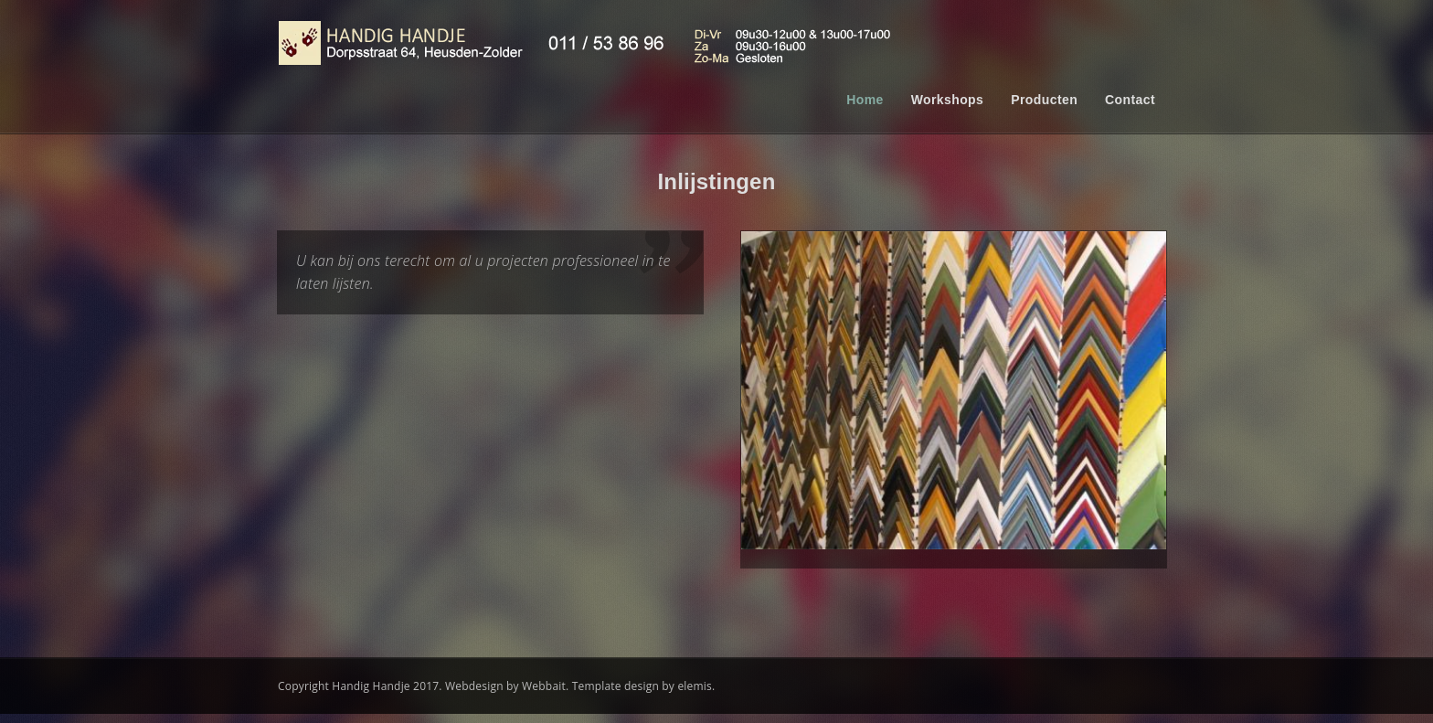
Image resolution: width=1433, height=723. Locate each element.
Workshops (947, 99)
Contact (1130, 99)
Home (865, 99)
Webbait (544, 688)
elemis (694, 688)
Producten (1044, 99)
